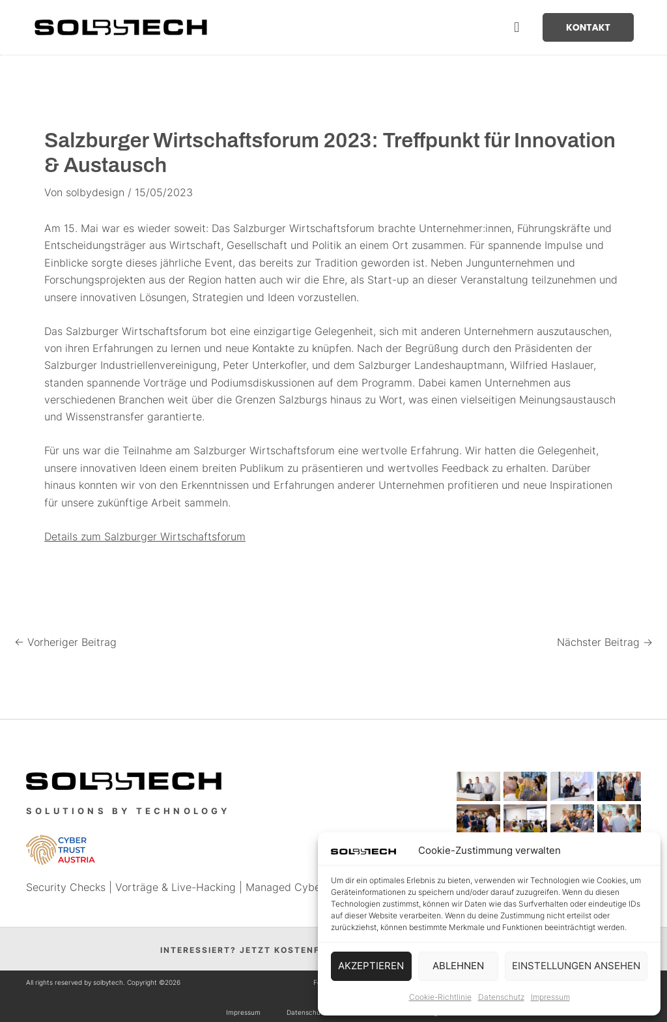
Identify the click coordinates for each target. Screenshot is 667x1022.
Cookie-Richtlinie (440, 997)
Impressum (550, 997)
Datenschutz (501, 997)
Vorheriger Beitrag (65, 642)
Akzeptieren (371, 965)
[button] (517, 27)
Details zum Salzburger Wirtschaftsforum (145, 536)
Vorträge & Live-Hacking (175, 887)
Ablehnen (458, 965)
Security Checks (66, 887)
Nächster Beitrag (605, 642)
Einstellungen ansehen (576, 965)
